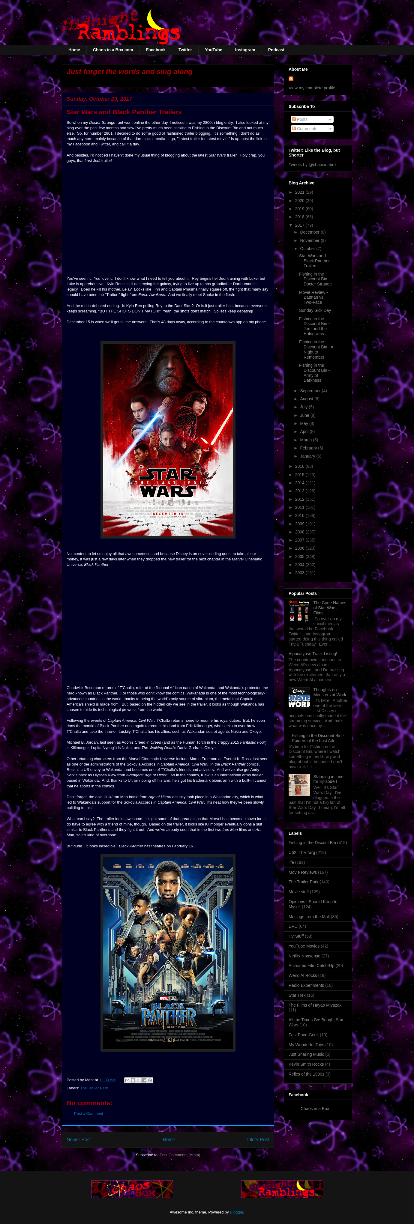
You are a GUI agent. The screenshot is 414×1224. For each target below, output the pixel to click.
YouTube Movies (304, 946)
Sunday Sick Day (315, 310)
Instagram (245, 49)
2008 (300, 532)
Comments (304, 128)
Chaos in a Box (315, 1108)
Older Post (258, 1139)
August (307, 398)
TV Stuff (296, 936)
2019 (300, 208)
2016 (300, 466)
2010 (300, 515)
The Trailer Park (94, 1088)
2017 (300, 225)
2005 (300, 556)
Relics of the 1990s (306, 1074)
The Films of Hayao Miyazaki (316, 1005)
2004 (300, 564)
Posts (300, 119)
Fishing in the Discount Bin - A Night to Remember (316, 349)
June (305, 415)
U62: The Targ (302, 852)
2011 (300, 507)
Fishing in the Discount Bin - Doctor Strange (315, 279)
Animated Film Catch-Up (311, 965)
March (306, 439)
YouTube (213, 49)
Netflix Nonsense (304, 956)
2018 (300, 216)
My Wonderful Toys (306, 1044)
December (310, 232)
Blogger (236, 1212)
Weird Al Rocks (303, 975)
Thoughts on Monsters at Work (330, 692)
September (311, 390)
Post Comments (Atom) (180, 1155)
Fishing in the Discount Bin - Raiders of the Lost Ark (318, 738)
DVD (293, 926)
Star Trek (297, 995)
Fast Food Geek (304, 1034)
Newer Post (79, 1139)
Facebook (156, 49)
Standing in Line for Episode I (329, 779)
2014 (300, 482)
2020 (300, 200)
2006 (300, 548)
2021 (300, 192)
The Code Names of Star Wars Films (330, 607)
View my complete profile (312, 87)
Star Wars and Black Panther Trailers (314, 260)
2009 (300, 523)
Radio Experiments (306, 985)
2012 (300, 499)
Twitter (185, 49)
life (291, 862)
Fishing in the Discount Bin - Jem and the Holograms (314, 326)
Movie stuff (299, 891)
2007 (300, 540)
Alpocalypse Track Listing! (313, 653)
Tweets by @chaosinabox (313, 164)
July (304, 407)
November (310, 240)
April (305, 431)
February (309, 448)
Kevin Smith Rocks (306, 1064)
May (304, 423)
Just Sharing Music (306, 1054)
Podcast (276, 49)
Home (74, 49)
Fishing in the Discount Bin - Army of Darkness (314, 373)
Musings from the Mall (309, 916)
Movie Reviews (303, 872)
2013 (300, 490)
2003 (300, 572)
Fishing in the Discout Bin (312, 842)
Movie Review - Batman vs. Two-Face (313, 297)
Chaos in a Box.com (113, 49)
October (308, 248)
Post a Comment (88, 1113)
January (308, 456)
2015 (300, 474)
